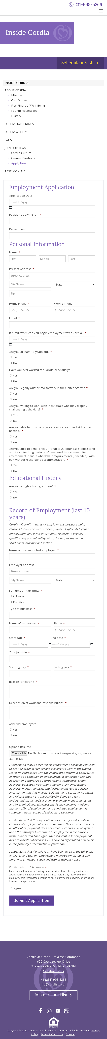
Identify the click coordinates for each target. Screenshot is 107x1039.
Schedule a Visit (77, 63)
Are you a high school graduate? (32, 487)
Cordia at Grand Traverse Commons (17, 8)
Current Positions (23, 159)
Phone (59, 624)
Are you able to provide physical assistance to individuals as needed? (50, 429)
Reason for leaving (23, 682)
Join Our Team (16, 148)
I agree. (17, 889)
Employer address (21, 565)
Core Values (19, 101)
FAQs (8, 141)
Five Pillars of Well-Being (28, 106)
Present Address (21, 269)
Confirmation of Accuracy (28, 868)
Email (14, 319)
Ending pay (63, 668)
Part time (19, 602)
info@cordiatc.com (54, 984)
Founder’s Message (24, 111)
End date (58, 638)
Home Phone (19, 304)
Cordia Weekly (16, 132)
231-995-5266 (88, 4)
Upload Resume (20, 747)
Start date (17, 638)
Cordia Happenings (19, 124)
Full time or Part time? (25, 591)
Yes (15, 358)
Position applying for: (25, 215)
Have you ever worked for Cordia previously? (39, 370)
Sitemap (70, 1033)
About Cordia (15, 91)
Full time (18, 597)
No (15, 363)
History (16, 116)
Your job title (19, 653)
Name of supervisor (24, 624)
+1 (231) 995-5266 (53, 979)
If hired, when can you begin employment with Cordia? (47, 333)
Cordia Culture (21, 153)
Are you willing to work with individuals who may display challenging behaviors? (48, 408)
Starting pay (19, 668)
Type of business (22, 609)
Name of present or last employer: (34, 551)
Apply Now (18, 164)
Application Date (22, 196)
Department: (17, 230)
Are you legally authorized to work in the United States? (48, 388)
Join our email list (51, 994)
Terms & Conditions (52, 1033)
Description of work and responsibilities (38, 703)
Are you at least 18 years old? (30, 352)
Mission (16, 96)
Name (14, 253)
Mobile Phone (63, 304)
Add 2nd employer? (22, 724)
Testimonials (15, 172)
